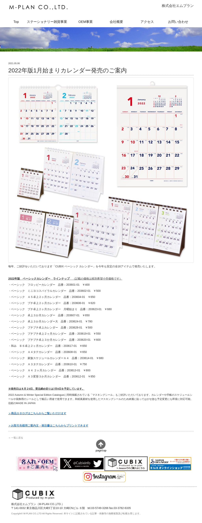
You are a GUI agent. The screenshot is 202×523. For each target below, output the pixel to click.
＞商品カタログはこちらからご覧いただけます (37, 413)
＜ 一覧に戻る (15, 437)
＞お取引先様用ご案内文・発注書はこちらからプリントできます (48, 425)
